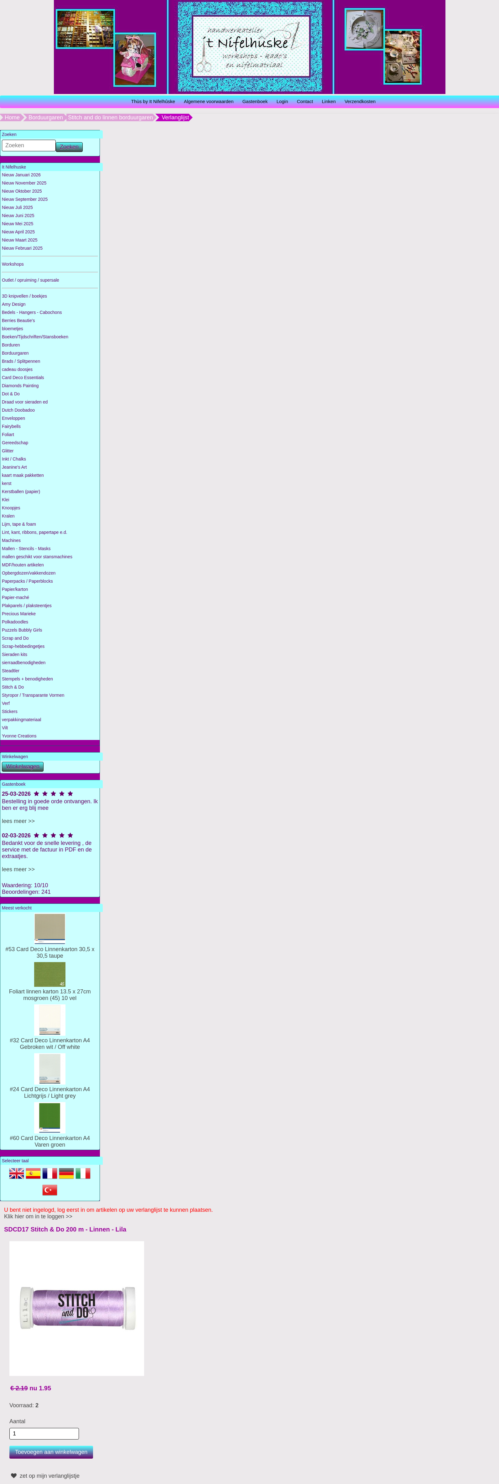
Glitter (7, 450)
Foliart (8, 434)
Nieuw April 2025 (18, 231)
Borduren (11, 344)
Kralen (8, 515)
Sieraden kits (14, 654)
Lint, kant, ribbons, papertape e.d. (34, 532)
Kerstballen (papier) (21, 491)
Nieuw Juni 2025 (18, 215)
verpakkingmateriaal (21, 719)
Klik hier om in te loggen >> (38, 1216)
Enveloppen (13, 418)
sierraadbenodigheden (23, 662)
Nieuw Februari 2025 (22, 248)
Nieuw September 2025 (25, 199)
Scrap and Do (15, 638)
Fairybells (11, 426)
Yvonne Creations (19, 735)
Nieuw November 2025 (24, 182)
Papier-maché (15, 597)
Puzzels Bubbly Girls (22, 630)
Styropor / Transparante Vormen (33, 695)
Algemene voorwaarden (208, 101)
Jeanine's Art (14, 467)
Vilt (5, 727)
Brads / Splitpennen (21, 361)
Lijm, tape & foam (19, 524)
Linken (329, 101)
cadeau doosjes (17, 369)
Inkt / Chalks (14, 458)
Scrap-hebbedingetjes (23, 646)
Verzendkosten (360, 101)
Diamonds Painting (20, 385)
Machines (11, 540)
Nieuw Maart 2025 (20, 239)
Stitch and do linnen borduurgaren (110, 117)
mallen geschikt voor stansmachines (37, 556)
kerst (6, 483)
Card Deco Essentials (23, 377)
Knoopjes (11, 507)
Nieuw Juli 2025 (17, 207)
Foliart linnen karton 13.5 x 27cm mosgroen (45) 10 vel (50, 991)
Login (282, 101)
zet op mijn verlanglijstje (44, 1475)
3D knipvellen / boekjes (24, 296)
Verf (6, 703)
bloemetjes (12, 328)
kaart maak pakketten (23, 475)
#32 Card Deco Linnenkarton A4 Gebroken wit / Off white (50, 1040)
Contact (305, 101)
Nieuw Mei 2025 (17, 223)
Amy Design (13, 304)
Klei (5, 499)
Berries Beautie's (18, 320)
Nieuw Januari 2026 (21, 174)
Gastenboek (255, 101)
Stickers (10, 711)
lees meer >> (18, 821)
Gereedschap (15, 442)
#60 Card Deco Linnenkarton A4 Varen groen (50, 1138)
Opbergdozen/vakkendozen (28, 572)
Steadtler (10, 670)
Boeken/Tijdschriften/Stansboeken (35, 336)
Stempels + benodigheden (27, 678)
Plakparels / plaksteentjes (27, 605)
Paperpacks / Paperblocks (27, 581)
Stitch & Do (13, 687)
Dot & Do (11, 393)
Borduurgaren (46, 117)
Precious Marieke (19, 613)
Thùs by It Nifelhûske (153, 101)
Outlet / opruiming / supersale (30, 280)
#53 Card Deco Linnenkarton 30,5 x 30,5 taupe (49, 949)
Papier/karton (15, 589)
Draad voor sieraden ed (25, 401)
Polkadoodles (15, 621)
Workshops (13, 264)
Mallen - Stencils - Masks (26, 548)
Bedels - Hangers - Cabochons (32, 312)
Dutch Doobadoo (18, 410)
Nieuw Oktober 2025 (22, 191)
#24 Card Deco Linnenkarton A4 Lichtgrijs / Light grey (50, 1089)
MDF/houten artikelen (23, 564)
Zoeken (69, 147)
